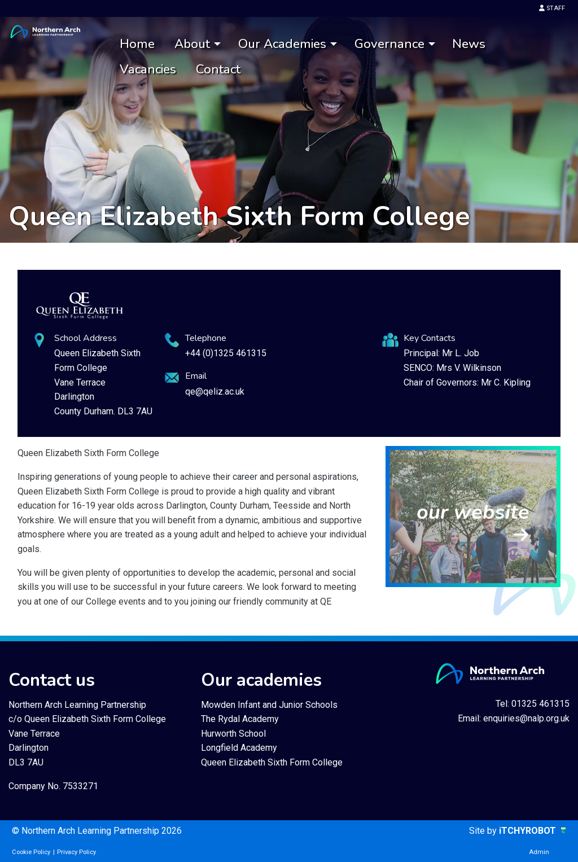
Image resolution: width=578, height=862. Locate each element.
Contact (218, 69)
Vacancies (148, 69)
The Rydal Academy (240, 719)
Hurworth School (233, 733)
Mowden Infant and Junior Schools (269, 704)
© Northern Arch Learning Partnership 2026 (97, 830)
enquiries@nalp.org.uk (526, 718)
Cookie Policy (31, 852)
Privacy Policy (76, 852)
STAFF (552, 8)
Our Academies (282, 43)
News (468, 43)
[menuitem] (137, 44)
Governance (389, 43)
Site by (484, 830)
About (192, 43)
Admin (539, 852)
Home (137, 43)
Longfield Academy (239, 747)
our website (473, 512)
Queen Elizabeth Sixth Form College (272, 762)
